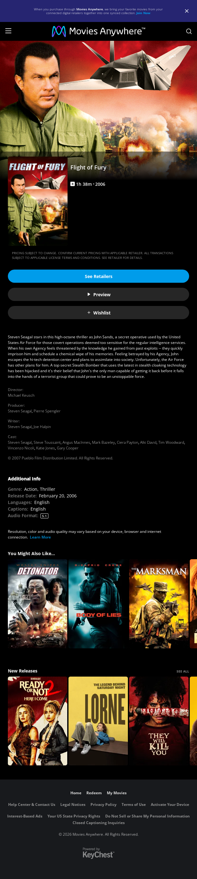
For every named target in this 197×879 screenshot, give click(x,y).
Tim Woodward (171, 442)
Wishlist (99, 313)
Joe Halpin (42, 426)
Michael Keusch (21, 395)
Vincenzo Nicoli (21, 448)
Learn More (40, 537)
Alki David (148, 442)
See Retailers (98, 276)
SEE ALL (183, 671)
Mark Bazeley (103, 442)
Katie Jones (45, 448)
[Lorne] (98, 721)
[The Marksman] (159, 603)
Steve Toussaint (47, 442)
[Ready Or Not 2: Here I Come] (37, 721)
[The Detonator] (37, 603)
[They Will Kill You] (159, 721)
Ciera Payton (127, 442)
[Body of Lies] (98, 603)
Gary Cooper (68, 448)
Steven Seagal (20, 411)
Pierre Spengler (47, 411)
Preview (99, 294)
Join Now (143, 13)
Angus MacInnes (76, 442)
